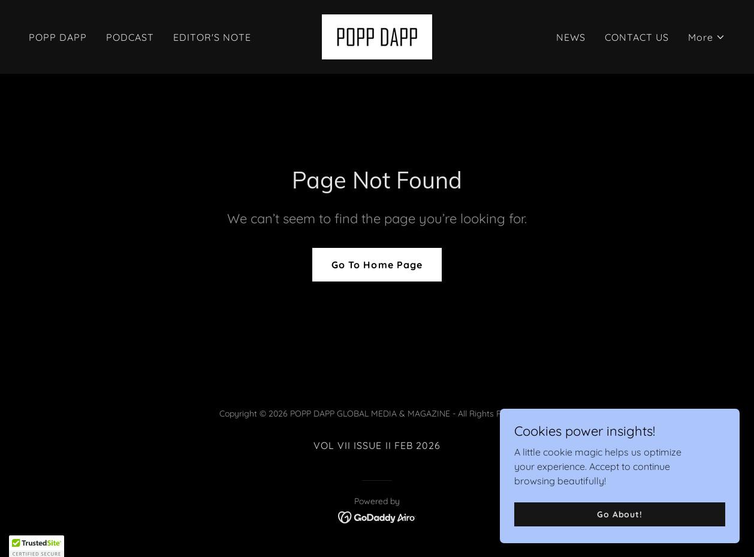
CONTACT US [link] (637, 37)
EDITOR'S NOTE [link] (212, 37)
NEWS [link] (571, 37)
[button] (706, 37)
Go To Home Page (376, 265)
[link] (377, 36)
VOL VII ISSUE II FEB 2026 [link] (376, 445)
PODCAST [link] (130, 37)
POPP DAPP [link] (58, 37)
